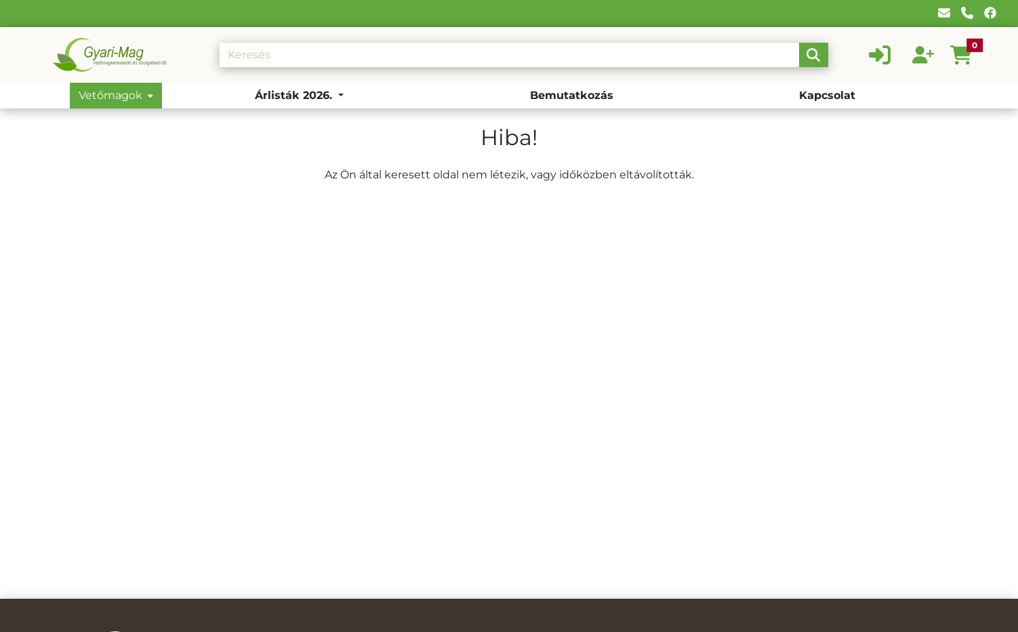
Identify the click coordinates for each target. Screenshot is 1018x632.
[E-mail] (944, 13)
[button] (966, 55)
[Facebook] (990, 13)
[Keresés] (509, 55)
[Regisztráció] (923, 54)
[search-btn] (813, 55)
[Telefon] (967, 13)
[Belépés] (880, 55)
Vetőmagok (116, 95)
